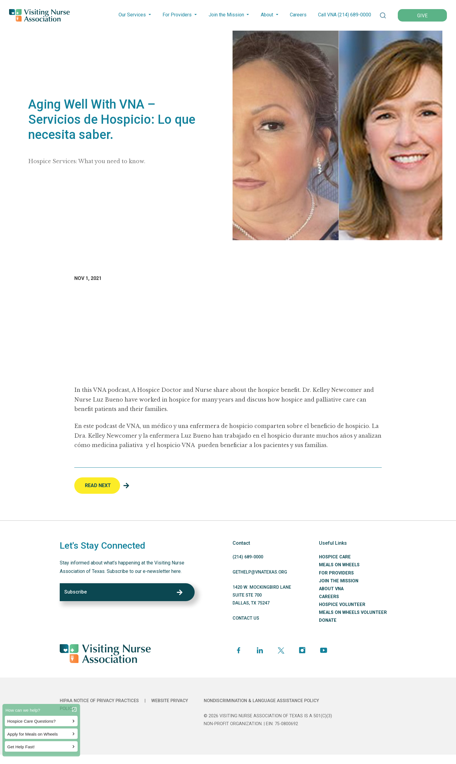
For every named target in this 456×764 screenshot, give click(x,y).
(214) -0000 (248, 557)
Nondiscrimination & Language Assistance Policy (261, 700)
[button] (383, 15)
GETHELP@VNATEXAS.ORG (260, 572)
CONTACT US (246, 618)
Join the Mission (226, 15)
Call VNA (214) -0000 (344, 15)
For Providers (177, 15)
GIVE (422, 16)
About (267, 15)
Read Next (98, 485)
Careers (298, 15)
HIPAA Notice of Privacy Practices (99, 700)
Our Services (132, 15)
